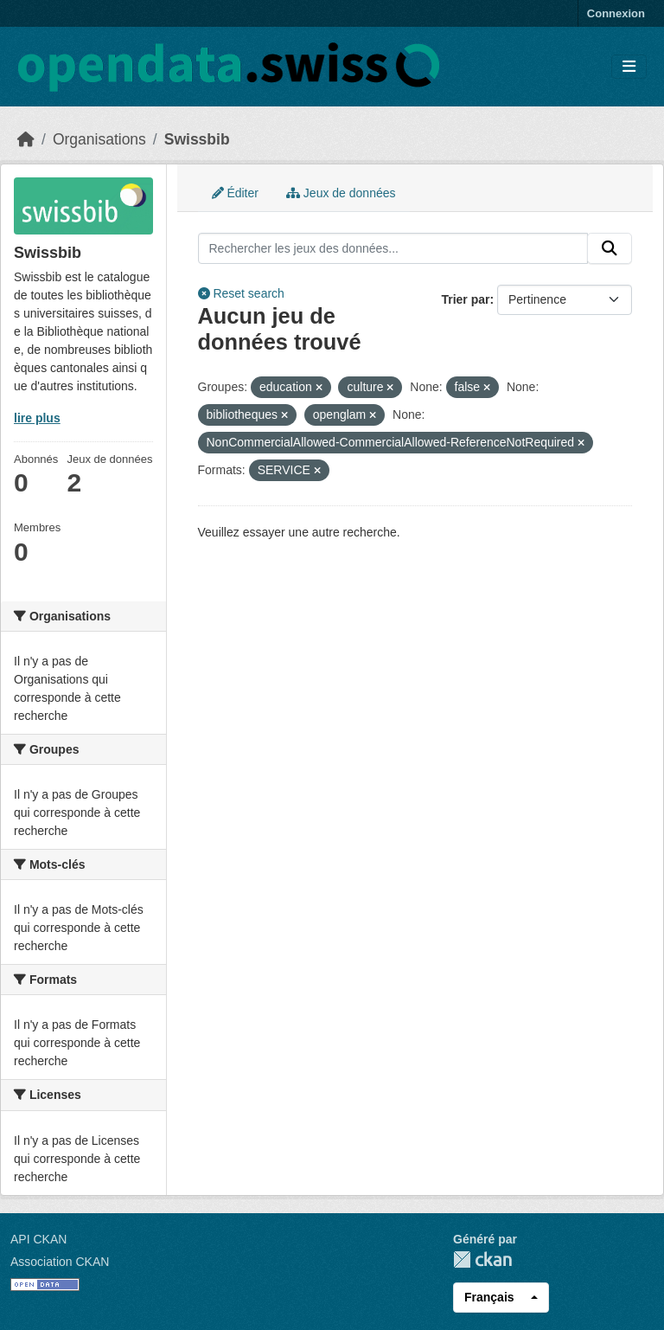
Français (489, 1297)
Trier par (465, 299)
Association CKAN (59, 1262)
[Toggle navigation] (629, 67)
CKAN (482, 1259)
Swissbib (197, 139)
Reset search (241, 293)
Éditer (235, 193)
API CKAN (38, 1239)
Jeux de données (341, 193)
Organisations (99, 139)
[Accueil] (26, 139)
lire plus (37, 418)
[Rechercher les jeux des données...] (393, 248)
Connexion (616, 13)
